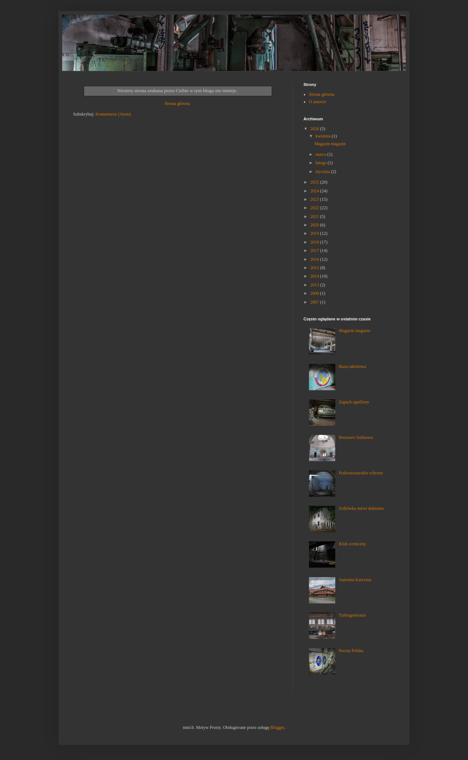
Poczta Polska (351, 650)
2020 (315, 224)
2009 (315, 293)
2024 (315, 190)
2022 (315, 207)
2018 (315, 242)
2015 (315, 267)
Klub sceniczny (352, 543)
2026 (315, 128)
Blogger (277, 727)
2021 (315, 216)
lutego (322, 162)
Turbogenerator (352, 615)
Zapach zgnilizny (354, 402)
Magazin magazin (330, 143)
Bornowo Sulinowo (356, 437)
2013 (315, 284)
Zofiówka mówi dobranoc (362, 508)
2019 (315, 233)
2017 (315, 250)
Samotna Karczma (355, 579)
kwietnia (324, 136)
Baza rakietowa (352, 366)
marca (321, 154)
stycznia (323, 171)
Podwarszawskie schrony (361, 472)
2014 (315, 276)
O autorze (317, 101)
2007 (315, 302)
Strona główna (177, 103)
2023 (315, 199)
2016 (315, 259)
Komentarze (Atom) (113, 114)
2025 (315, 182)
